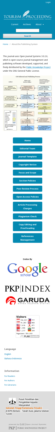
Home (5, 44)
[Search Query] (27, 30)
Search (27, 36)
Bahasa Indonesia (13, 358)
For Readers (9, 376)
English (7, 354)
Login (48, 2)
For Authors (9, 380)
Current (14, 24)
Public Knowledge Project (38, 67)
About (39, 24)
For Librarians (10, 384)
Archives (27, 24)
